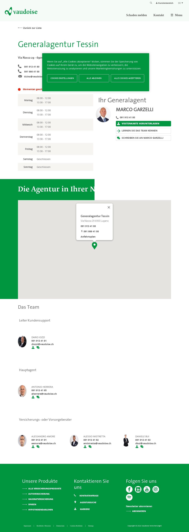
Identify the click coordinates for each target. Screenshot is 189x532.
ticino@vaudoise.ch (35, 76)
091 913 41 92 (91, 439)
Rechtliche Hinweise (44, 526)
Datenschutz (60, 526)
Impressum (28, 526)
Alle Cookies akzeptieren (127, 78)
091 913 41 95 (39, 390)
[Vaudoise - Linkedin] (138, 489)
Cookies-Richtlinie (76, 526)
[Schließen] (109, 207)
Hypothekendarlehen (40, 509)
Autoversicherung (39, 493)
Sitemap (91, 526)
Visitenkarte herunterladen (138, 123)
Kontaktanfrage (86, 495)
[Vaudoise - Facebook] (129, 489)
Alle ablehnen (94, 78)
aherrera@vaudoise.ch (44, 393)
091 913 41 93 (142, 439)
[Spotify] (129, 497)
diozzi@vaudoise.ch (42, 344)
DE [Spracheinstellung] (180, 3)
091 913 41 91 (39, 439)
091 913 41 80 (31, 66)
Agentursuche (85, 502)
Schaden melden (136, 15)
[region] (95, 72)
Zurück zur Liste (32, 27)
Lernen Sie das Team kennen (137, 130)
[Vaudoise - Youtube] (146, 489)
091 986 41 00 (31, 71)
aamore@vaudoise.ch (43, 443)
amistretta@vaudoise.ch (97, 443)
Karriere (82, 509)
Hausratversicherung (40, 499)
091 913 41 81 (39, 340)
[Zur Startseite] (21, 12)
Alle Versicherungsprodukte (44, 488)
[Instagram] (155, 489)
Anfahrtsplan (88, 236)
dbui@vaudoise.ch (145, 443)
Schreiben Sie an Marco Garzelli (140, 138)
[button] (94, 246)
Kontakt (158, 15)
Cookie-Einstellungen (62, 78)
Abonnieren (139, 511)
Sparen (32, 504)
